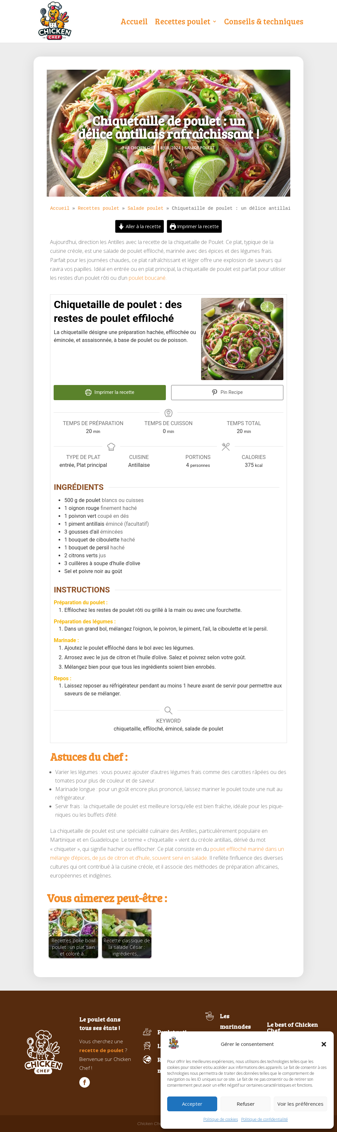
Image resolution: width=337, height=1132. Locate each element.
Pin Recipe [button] (227, 392)
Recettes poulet (182, 21)
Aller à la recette (139, 226)
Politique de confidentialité (264, 1119)
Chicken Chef (143, 148)
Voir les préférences (300, 1103)
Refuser (246, 1103)
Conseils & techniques (263, 21)
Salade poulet (200, 148)
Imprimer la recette (194, 226)
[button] (324, 1044)
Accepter (192, 1103)
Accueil (134, 21)
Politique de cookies (220, 1119)
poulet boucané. (148, 277)
